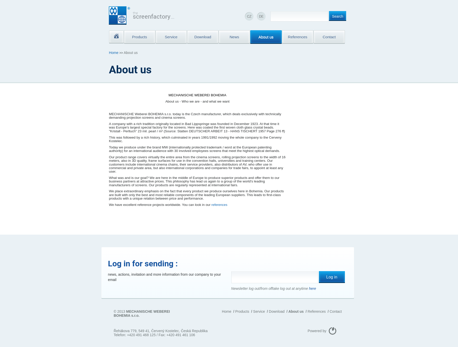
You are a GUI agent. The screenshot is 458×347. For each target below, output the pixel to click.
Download (277, 311)
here (312, 289)
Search (337, 16)
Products (242, 311)
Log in (331, 277)
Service (259, 311)
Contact (336, 311)
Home (113, 53)
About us (296, 311)
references (219, 205)
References (317, 311)
